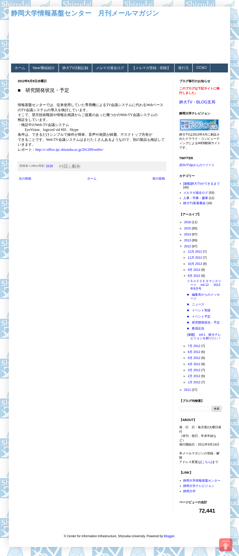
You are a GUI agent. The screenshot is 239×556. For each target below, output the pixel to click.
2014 (188, 234)
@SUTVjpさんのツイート (197, 165)
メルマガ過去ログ (110, 68)
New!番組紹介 (44, 68)
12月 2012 (195, 251)
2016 (188, 222)
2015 (188, 228)
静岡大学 (189, 491)
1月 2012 (194, 382)
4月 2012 (194, 364)
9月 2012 (194, 269)
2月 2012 (194, 376)
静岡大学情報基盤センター (201, 480)
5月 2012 (194, 358)
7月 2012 (194, 346)
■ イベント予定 (198, 316)
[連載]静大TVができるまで (201, 183)
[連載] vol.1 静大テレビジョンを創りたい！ (204, 336)
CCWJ (201, 68)
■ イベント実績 (198, 310)
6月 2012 (194, 352)
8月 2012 (194, 275)
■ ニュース (195, 304)
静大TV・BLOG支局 (197, 102)
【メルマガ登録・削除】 (151, 68)
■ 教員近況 (195, 328)
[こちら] (206, 462)
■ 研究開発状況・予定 (203, 322)
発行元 (183, 68)
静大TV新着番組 (194, 203)
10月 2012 (195, 263)
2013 (188, 240)
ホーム (20, 68)
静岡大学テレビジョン (198, 486)
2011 (188, 389)
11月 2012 (195, 257)
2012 (188, 246)
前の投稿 (158, 178)
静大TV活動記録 (75, 68)
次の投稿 (25, 178)
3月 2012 (194, 370)
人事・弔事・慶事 (195, 198)
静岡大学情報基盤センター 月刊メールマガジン (85, 13)
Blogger (169, 536)
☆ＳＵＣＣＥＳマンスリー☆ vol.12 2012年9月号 (204, 284)
